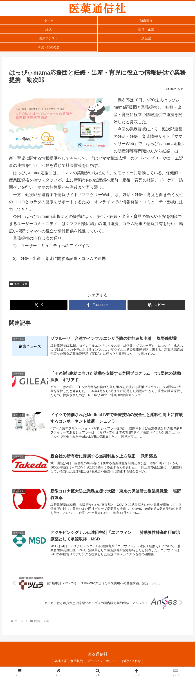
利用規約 (76, 664)
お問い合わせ (132, 664)
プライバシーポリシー (103, 664)
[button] (156, 305)
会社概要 (59, 664)
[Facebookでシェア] (97, 305)
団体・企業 (18, 284)
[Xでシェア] (38, 305)
